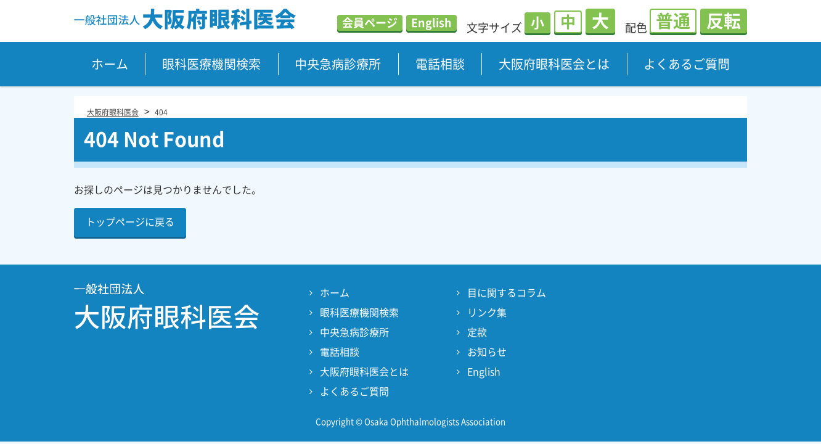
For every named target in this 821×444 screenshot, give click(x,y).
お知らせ (487, 352)
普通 (673, 21)
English (431, 22)
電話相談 (440, 64)
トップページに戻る (130, 222)
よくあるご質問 (686, 64)
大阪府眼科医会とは (554, 64)
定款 (477, 332)
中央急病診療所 (338, 64)
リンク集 (487, 313)
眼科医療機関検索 (211, 64)
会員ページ (370, 22)
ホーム (109, 64)
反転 (723, 21)
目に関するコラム (506, 293)
